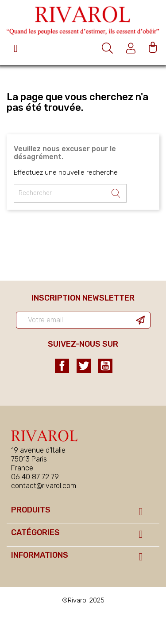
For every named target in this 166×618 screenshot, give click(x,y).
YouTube (105, 366)
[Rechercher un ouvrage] (70, 193)
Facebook (62, 366)
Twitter (84, 366)
